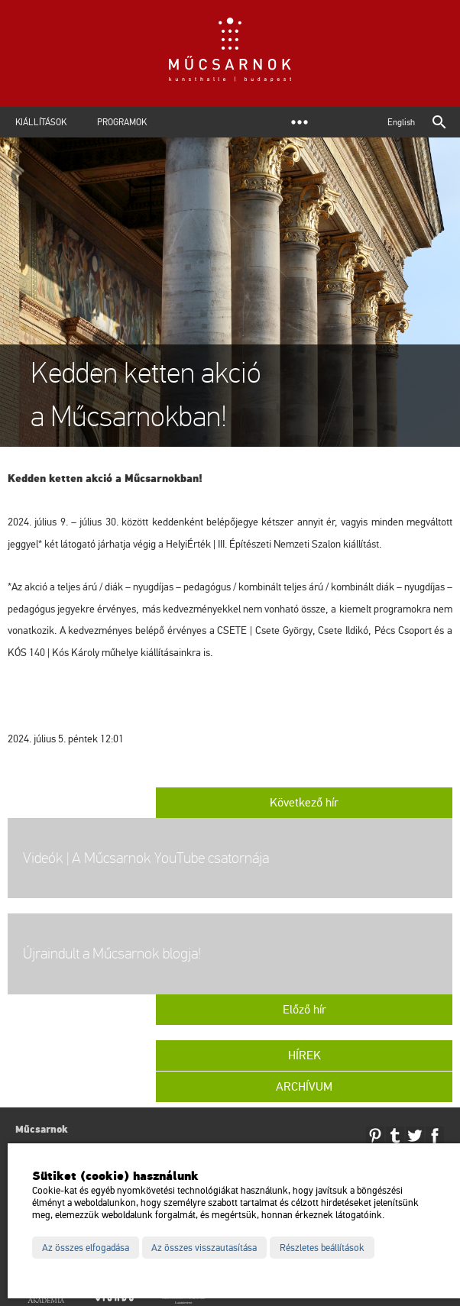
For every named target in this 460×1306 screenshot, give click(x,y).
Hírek (304, 1055)
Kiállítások (40, 122)
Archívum (304, 1086)
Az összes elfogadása (85, 1248)
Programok (122, 122)
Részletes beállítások (322, 1248)
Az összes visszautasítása (204, 1248)
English (401, 122)
